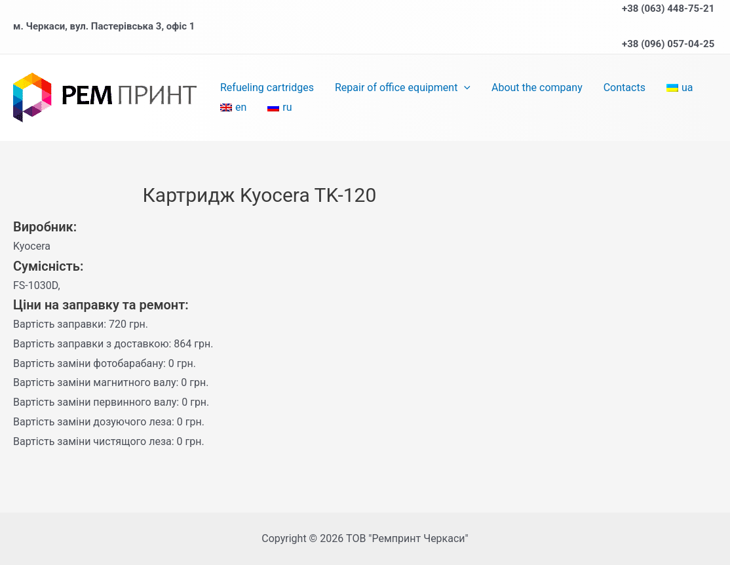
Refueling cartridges (267, 87)
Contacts (624, 87)
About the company (537, 87)
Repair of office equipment (403, 88)
